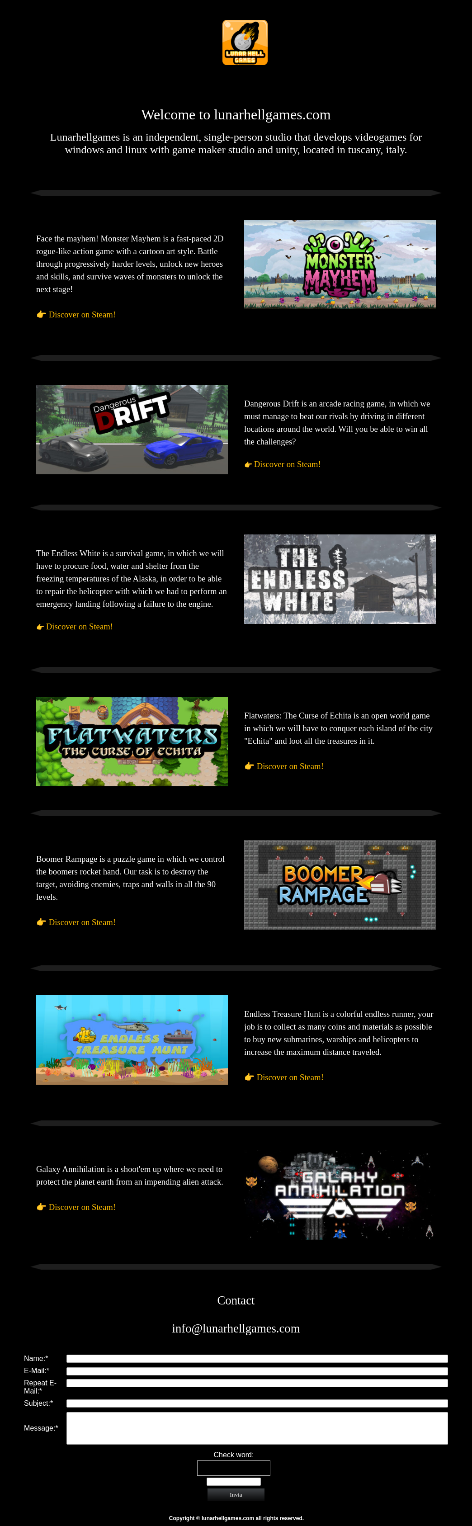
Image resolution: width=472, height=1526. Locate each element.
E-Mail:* (36, 1371)
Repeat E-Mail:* (40, 1387)
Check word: (234, 1455)
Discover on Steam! (82, 314)
